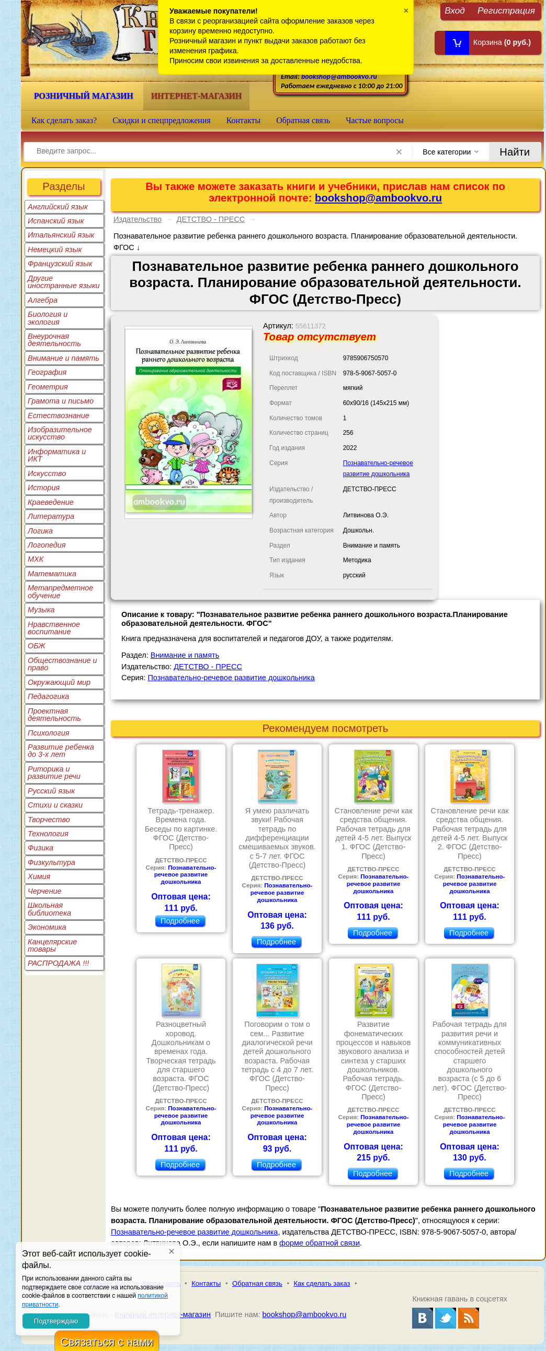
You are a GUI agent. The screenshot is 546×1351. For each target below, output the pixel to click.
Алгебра (43, 300)
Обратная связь (303, 120)
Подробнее (180, 921)
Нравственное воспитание (54, 628)
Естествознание (58, 415)
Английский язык (58, 207)
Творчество (49, 819)
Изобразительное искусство (60, 433)
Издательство (137, 219)
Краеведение (51, 502)
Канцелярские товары (52, 945)
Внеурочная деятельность (54, 340)
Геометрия (48, 387)
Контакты (243, 120)
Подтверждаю (56, 1321)
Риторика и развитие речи (54, 772)
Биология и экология (47, 318)
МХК (35, 559)
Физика (40, 848)
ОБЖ (37, 646)
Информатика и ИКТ (57, 455)
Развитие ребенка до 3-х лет (61, 751)
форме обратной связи (319, 1243)
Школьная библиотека (49, 909)
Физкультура (51, 862)
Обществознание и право (62, 664)
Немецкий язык (55, 249)
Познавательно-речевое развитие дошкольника (230, 677)
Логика (40, 531)
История (44, 487)
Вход (455, 10)
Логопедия (47, 545)
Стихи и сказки (55, 805)
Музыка (41, 610)
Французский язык (60, 263)
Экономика (47, 927)
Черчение (45, 891)
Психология (49, 733)
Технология (48, 833)
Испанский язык (56, 221)
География (47, 372)
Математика (52, 574)
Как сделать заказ (322, 1283)
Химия (39, 876)
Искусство (47, 473)
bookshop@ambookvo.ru (339, 76)
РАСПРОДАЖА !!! (58, 963)
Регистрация (506, 10)
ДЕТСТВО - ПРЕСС (211, 219)
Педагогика (48, 696)
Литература (51, 516)
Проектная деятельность (54, 714)
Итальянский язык (61, 235)
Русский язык (51, 791)
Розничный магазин (83, 95)
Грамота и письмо (61, 401)
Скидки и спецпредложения (161, 120)
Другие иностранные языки (64, 282)
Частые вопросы (375, 120)
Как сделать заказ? (64, 120)
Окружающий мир (59, 682)
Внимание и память (63, 358)
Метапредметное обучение (60, 591)
